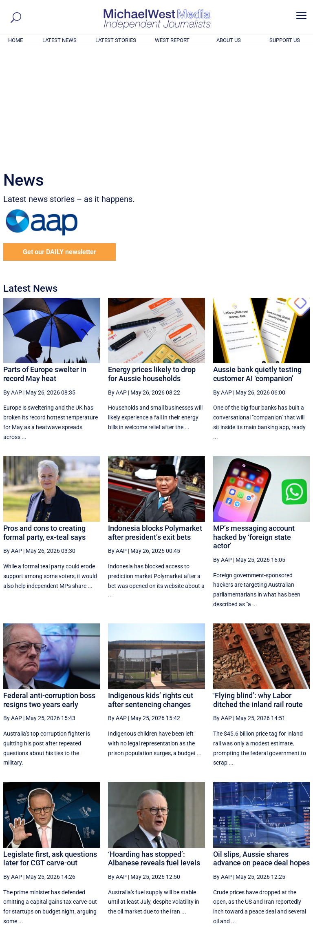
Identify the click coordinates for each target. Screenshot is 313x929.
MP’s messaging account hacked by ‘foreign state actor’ (254, 426)
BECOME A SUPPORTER (273, 877)
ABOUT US (228, 40)
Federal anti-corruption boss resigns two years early (49, 589)
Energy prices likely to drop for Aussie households (152, 263)
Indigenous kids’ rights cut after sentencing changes (150, 589)
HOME (15, 40)
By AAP (12, 281)
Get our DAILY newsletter (59, 141)
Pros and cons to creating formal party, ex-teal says (44, 421)
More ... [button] (287, 846)
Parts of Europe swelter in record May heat (44, 263)
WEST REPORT (172, 40)
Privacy (295, 924)
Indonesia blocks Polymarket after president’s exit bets (155, 421)
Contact (272, 924)
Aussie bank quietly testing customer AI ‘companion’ (257, 263)
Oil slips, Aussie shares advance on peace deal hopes (261, 747)
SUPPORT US (284, 40)
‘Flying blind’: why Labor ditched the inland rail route (258, 589)
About (251, 924)
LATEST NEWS (59, 40)
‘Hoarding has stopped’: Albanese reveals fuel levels (154, 747)
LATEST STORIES (115, 40)
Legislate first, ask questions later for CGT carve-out (50, 747)
